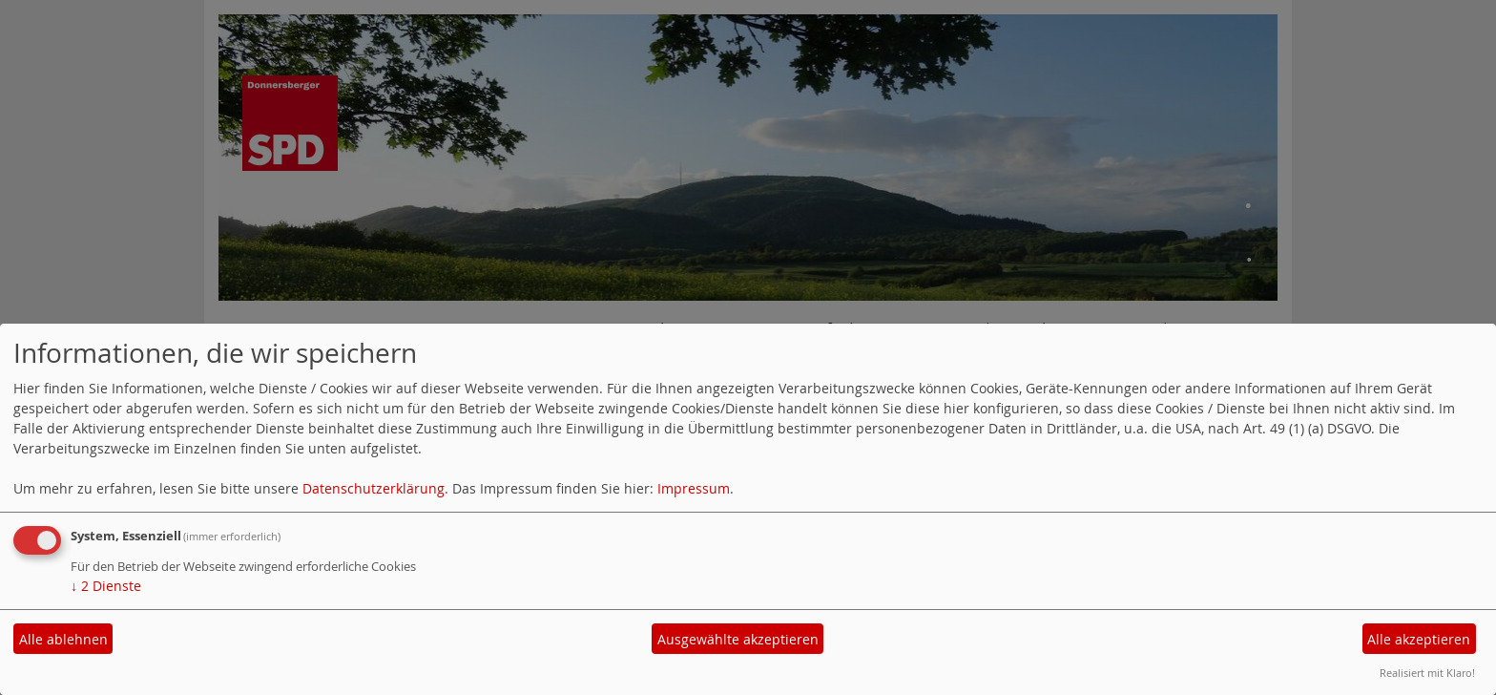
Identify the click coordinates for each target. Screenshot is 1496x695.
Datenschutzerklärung (373, 488)
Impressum (693, 488)
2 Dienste (106, 586)
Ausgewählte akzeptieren (738, 639)
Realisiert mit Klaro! (1427, 672)
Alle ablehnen (63, 639)
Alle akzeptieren (1418, 639)
